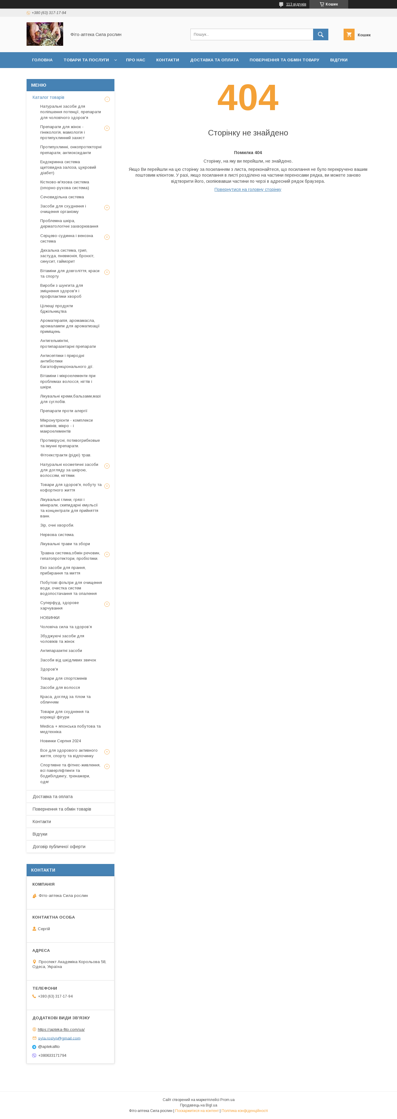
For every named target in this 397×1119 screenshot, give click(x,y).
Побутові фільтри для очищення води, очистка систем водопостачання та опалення (71, 588)
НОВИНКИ (50, 617)
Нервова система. (57, 534)
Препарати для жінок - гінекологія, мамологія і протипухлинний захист (62, 132)
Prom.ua (227, 1100)
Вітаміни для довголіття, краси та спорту (69, 273)
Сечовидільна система (62, 197)
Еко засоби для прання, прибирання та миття (63, 570)
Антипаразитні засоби (61, 650)
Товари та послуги (86, 60)
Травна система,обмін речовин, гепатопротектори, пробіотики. (70, 556)
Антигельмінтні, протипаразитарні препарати (68, 343)
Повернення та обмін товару (284, 60)
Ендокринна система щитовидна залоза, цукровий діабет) (68, 167)
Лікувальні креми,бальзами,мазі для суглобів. (70, 399)
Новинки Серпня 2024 (60, 741)
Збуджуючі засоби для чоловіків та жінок (62, 639)
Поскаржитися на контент (197, 1111)
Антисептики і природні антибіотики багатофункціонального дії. (66, 361)
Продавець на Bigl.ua (198, 1105)
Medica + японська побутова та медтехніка (70, 729)
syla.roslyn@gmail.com (59, 1038)
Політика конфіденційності (245, 1111)
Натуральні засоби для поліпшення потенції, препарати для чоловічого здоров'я (70, 112)
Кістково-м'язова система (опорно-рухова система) (64, 185)
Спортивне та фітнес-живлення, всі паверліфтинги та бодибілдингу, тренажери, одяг (70, 773)
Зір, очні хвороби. (57, 525)
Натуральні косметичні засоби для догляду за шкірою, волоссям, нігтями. (69, 470)
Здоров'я (49, 669)
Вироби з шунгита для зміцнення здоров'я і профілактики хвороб (61, 291)
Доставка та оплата (214, 60)
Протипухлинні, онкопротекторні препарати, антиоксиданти (71, 150)
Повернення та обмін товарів (62, 809)
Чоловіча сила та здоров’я (66, 626)
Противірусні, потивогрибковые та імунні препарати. (70, 443)
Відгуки (339, 60)
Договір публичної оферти (64, 76)
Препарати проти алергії (64, 410)
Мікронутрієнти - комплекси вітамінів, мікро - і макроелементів (66, 426)
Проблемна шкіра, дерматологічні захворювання (69, 223)
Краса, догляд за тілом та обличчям (65, 699)
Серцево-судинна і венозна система (66, 238)
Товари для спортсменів (63, 678)
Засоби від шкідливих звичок (68, 660)
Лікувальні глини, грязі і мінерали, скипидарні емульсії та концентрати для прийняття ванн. (69, 508)
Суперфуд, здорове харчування (59, 605)
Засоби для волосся (60, 687)
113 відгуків (296, 4)
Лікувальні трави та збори (65, 544)
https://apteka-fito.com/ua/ (61, 1029)
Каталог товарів (48, 97)
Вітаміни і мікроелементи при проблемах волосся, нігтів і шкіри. (68, 381)
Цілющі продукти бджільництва (56, 309)
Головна (42, 60)
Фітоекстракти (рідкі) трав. (65, 455)
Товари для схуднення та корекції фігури (64, 714)
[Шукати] (320, 34)
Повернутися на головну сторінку (248, 189)
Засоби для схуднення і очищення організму (63, 209)
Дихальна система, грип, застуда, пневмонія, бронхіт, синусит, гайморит (67, 256)
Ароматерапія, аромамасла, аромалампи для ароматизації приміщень (70, 326)
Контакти (167, 60)
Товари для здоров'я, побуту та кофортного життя (71, 487)
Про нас (135, 60)
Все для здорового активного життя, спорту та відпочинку (69, 753)
